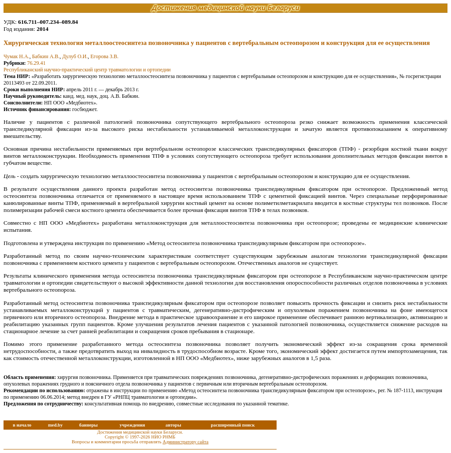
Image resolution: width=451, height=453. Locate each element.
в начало (22, 425)
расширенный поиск (233, 425)
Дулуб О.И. (75, 56)
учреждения (132, 425)
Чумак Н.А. (17, 56)
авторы (173, 425)
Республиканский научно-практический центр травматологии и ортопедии (87, 70)
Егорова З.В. (104, 56)
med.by (55, 425)
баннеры (88, 425)
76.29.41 (36, 63)
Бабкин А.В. (46, 56)
